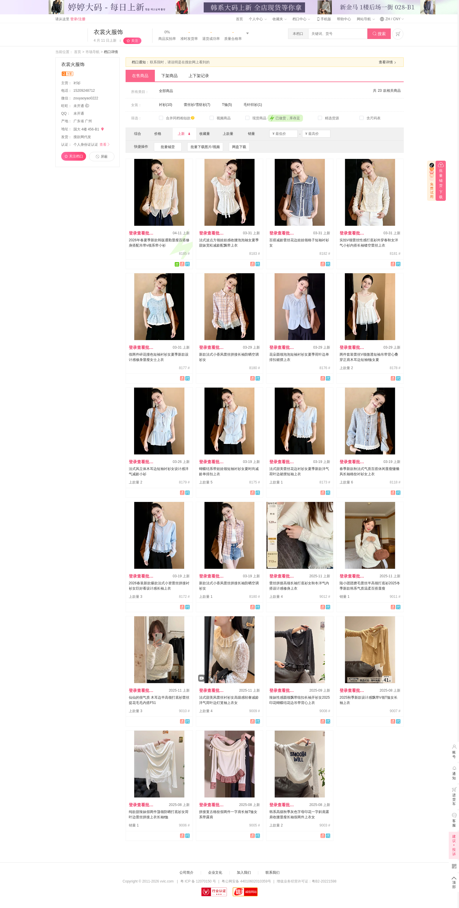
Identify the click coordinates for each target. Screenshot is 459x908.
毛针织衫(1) (253, 105)
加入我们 (244, 872)
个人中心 (257, 19)
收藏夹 (280, 19)
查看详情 (388, 62)
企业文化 (215, 872)
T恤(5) (227, 105)
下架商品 (169, 75)
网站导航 (365, 19)
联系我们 (273, 872)
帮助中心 (344, 19)
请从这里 (70, 19)
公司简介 (186, 872)
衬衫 (77, 83)
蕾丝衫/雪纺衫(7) (197, 105)
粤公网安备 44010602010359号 (246, 881)
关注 (134, 41)
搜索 (379, 33)
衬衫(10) (165, 105)
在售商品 (140, 75)
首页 (239, 19)
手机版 (323, 19)
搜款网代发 (82, 137)
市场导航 (92, 52)
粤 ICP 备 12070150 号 (198, 881)
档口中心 (301, 19)
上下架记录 (199, 75)
